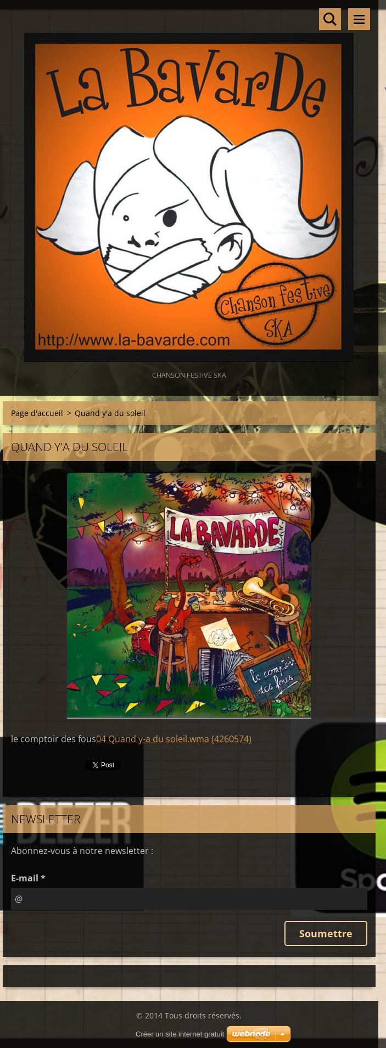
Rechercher (330, 19)
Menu (359, 19)
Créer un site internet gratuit (180, 1034)
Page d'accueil (37, 413)
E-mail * (28, 878)
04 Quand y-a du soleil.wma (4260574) (173, 739)
